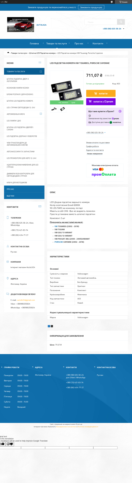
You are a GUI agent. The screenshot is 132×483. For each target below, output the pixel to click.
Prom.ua (79, 424)
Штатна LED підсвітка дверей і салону (20, 128)
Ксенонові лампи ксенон (18, 88)
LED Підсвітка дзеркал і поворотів (22, 136)
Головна (34, 43)
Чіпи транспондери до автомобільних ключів (17, 144)
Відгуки (10, 196)
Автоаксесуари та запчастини (20, 151)
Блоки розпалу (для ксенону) (20, 94)
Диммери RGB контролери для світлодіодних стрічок (20, 175)
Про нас (78, 43)
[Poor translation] (10, 444)
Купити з (103, 101)
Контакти (98, 43)
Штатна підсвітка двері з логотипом (18, 80)
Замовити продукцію (91, 7)
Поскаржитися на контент (66, 426)
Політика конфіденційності (88, 426)
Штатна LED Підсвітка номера (42, 53)
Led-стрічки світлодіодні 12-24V (21, 107)
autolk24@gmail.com (26, 300)
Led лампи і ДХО (14, 121)
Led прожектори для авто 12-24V (21, 158)
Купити (103, 93)
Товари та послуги (56, 43)
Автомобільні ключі (16, 114)
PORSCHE (59, 242)
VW (56, 226)
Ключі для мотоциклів (17, 182)
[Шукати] (121, 22)
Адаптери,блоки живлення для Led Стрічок (22, 166)
